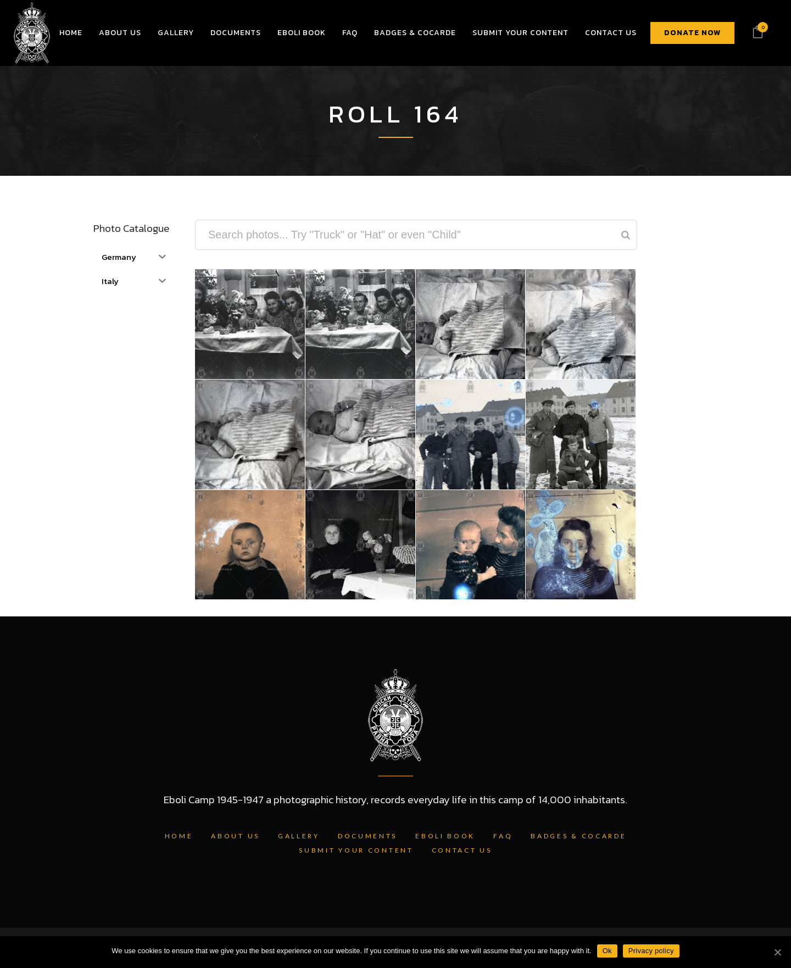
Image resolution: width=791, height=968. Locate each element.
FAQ (503, 836)
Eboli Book (445, 836)
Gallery (299, 836)
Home (179, 836)
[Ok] (777, 952)
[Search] (626, 234)
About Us (235, 836)
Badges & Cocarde (578, 836)
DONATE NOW (692, 32)
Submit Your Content (356, 850)
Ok (607, 951)
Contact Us (462, 850)
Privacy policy (651, 951)
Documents (367, 836)
